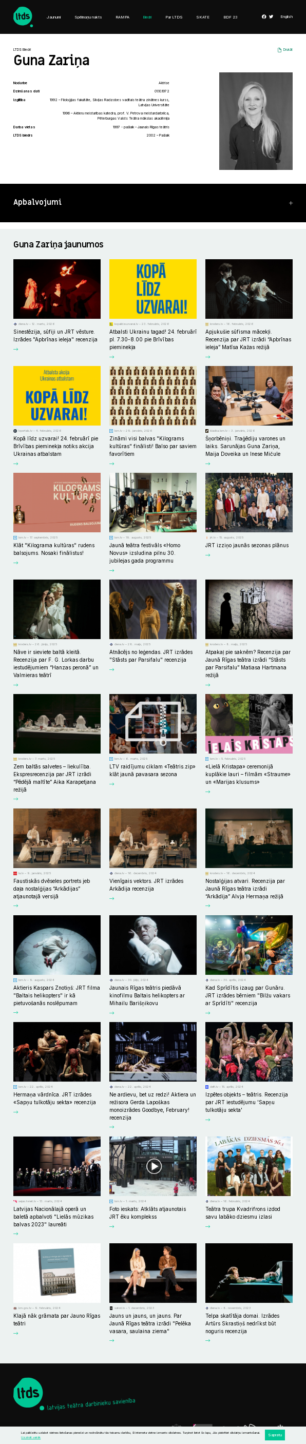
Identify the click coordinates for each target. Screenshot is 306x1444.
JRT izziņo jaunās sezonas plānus (247, 545)
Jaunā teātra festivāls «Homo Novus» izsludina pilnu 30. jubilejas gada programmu (144, 553)
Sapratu (275, 1435)
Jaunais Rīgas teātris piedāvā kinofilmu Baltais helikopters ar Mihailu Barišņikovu (147, 995)
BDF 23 (230, 17)
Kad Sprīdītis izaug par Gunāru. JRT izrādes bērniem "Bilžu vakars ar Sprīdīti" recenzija (247, 995)
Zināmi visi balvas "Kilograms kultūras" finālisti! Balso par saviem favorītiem (153, 446)
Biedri (147, 17)
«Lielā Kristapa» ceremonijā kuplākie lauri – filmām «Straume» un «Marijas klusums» (248, 774)
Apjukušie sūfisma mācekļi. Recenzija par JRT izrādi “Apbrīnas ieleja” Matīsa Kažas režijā (248, 339)
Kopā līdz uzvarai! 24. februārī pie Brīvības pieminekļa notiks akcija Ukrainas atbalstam (55, 446)
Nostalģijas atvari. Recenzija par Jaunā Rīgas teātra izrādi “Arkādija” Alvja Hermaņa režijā (245, 888)
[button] (152, 202)
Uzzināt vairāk (31, 1437)
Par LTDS (174, 17)
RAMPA (122, 17)
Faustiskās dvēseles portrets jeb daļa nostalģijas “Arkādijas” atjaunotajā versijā (51, 888)
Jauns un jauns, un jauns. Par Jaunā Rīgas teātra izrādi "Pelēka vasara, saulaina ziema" (150, 1323)
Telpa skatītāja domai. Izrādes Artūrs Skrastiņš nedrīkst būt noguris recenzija (242, 1323)
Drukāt (288, 50)
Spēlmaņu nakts (88, 17)
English (286, 16)
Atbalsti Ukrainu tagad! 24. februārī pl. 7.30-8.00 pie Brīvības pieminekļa (153, 339)
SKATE (202, 17)
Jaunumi (54, 17)
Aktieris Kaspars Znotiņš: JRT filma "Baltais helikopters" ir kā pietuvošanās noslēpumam (56, 995)
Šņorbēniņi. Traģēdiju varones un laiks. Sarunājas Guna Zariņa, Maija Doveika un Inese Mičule (245, 446)
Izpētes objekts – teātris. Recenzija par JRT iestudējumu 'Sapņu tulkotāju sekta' (246, 1102)
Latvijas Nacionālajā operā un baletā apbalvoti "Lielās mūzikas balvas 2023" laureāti (53, 1216)
